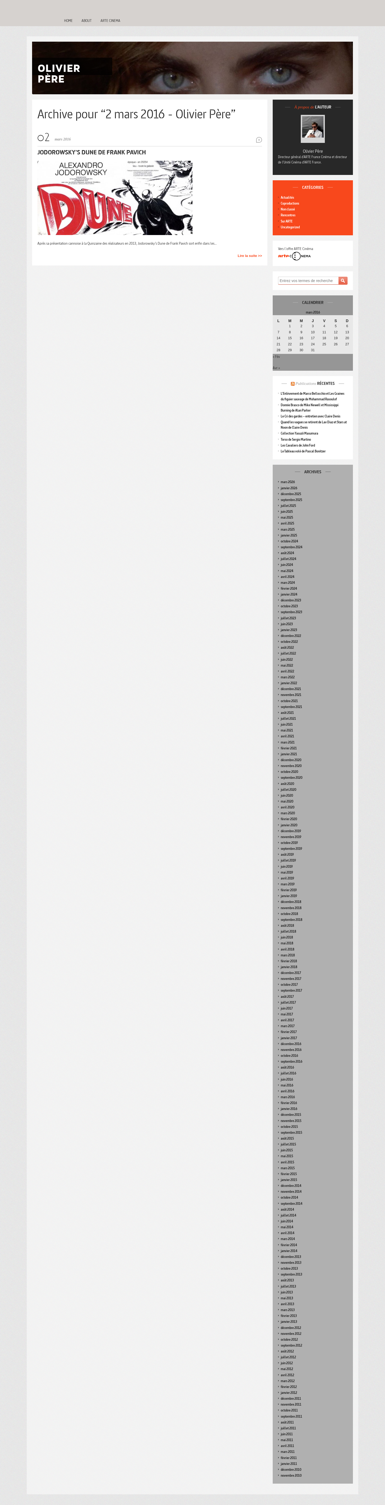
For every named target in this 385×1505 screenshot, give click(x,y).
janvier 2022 (289, 683)
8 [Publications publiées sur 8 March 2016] (290, 332)
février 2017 (289, 1032)
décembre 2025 (291, 494)
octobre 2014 (289, 1197)
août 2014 (287, 1209)
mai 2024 (287, 571)
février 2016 (289, 1103)
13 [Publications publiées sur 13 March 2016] (347, 332)
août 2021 (287, 712)
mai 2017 (287, 1014)
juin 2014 (287, 1221)
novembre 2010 (291, 1475)
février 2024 (289, 588)
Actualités (287, 197)
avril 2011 (287, 1446)
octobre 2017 (289, 984)
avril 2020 (287, 807)
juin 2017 (287, 1008)
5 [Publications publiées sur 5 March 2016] (336, 326)
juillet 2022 (288, 653)
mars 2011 (288, 1451)
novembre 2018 (291, 908)
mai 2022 (287, 665)
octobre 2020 (289, 771)
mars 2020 (288, 813)
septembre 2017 (291, 990)
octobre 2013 (289, 1268)
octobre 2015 (289, 1126)
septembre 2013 (291, 1274)
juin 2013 (287, 1292)
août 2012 (287, 1351)
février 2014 (289, 1245)
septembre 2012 (291, 1345)
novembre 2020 (291, 766)
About (87, 20)
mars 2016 (288, 1097)
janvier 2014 (289, 1251)
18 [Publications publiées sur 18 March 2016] (324, 338)
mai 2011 (287, 1440)
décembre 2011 (291, 1398)
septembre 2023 (291, 612)
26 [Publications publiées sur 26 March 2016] (336, 344)
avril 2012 (287, 1375)
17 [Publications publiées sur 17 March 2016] (313, 338)
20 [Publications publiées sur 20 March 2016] (347, 338)
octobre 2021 (289, 701)
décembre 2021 (291, 689)
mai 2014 (287, 1227)
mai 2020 (287, 801)
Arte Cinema (110, 20)
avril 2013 (287, 1304)
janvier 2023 (289, 630)
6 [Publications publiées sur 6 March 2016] (347, 326)
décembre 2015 (291, 1114)
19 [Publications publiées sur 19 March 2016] (336, 338)
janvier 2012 (289, 1392)
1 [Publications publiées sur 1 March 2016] (290, 326)
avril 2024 (287, 576)
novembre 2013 (291, 1262)
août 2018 (287, 925)
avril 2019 (287, 878)
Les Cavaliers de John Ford (298, 445)
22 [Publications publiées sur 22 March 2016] (290, 344)
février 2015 (289, 1174)
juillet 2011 (288, 1428)
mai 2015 (287, 1156)
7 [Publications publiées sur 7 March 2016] (278, 332)
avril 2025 (287, 523)
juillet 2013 (288, 1286)
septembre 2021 (291, 707)
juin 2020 (287, 795)
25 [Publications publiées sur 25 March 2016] (324, 344)
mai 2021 (287, 730)
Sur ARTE (286, 221)
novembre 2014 (291, 1191)
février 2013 (289, 1316)
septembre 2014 (291, 1203)
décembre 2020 (291, 760)
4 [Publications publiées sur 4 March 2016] (324, 326)
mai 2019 (287, 872)
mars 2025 (288, 529)
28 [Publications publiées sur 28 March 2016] (278, 350)
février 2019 (289, 890)
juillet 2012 (288, 1357)
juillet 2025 (288, 505)
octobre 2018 (289, 914)
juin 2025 (287, 511)
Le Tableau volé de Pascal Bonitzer (303, 451)
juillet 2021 (288, 718)
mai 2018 (287, 943)
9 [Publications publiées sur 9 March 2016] (301, 332)
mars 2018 (288, 955)
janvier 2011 (289, 1463)
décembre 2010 (291, 1469)
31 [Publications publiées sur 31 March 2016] (313, 350)
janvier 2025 (289, 535)
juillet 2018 (288, 931)
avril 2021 (287, 736)
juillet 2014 (288, 1215)
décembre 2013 (291, 1256)
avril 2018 (287, 949)
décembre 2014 (291, 1185)
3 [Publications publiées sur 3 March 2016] (313, 326)
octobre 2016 (289, 1055)
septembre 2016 (291, 1061)
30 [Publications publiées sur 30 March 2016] (301, 350)
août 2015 (287, 1138)
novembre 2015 (291, 1121)
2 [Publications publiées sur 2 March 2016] (301, 326)
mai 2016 (287, 1085)
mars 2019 (288, 884)
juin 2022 (287, 659)
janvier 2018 (289, 967)
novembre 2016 (291, 1049)
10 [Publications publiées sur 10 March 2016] (313, 332)
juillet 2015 (288, 1144)
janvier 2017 (289, 1038)
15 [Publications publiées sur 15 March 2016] (290, 338)
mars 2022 (288, 677)
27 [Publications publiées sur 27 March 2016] (347, 344)
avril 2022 (287, 671)
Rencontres (288, 215)
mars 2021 (288, 742)
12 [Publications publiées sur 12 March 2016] (336, 332)
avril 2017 (287, 1020)
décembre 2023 (291, 600)
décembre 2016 (291, 1044)
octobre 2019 (289, 843)
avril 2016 (287, 1091)
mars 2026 (288, 482)
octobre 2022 (289, 641)
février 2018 (289, 961)
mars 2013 (288, 1310)
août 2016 (287, 1067)
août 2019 (287, 854)
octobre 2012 (289, 1339)
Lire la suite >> (250, 256)
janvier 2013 (289, 1321)
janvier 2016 (289, 1109)
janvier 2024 (289, 594)
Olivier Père (313, 151)
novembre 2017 (291, 978)
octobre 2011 (289, 1410)
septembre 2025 (291, 500)
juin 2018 (287, 937)
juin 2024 (287, 564)
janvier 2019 (289, 896)
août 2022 (287, 647)
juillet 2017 (288, 1002)
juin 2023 (287, 624)
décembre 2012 (291, 1328)
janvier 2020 (289, 825)
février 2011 (289, 1458)
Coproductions (290, 203)
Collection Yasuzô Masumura (299, 433)
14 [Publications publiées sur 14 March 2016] (278, 338)
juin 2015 (287, 1150)
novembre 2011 (291, 1404)
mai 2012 (287, 1369)
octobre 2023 (289, 606)
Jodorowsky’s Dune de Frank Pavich (91, 152)
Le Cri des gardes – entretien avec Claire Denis (310, 416)
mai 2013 (287, 1298)
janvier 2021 (289, 754)
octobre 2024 (289, 541)
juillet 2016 (288, 1073)
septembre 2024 (291, 547)
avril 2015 (287, 1162)
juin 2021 (287, 724)
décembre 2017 (291, 973)
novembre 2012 (291, 1333)
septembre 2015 (291, 1132)
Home (68, 20)
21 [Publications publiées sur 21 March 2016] (278, 344)
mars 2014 (288, 1239)
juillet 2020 (288, 789)
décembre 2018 (291, 902)
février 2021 (289, 748)
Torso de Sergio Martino (296, 439)
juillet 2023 (288, 618)
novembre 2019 (291, 837)
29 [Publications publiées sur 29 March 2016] (290, 350)
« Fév (276, 356)
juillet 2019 (288, 860)
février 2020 (289, 819)
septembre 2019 (291, 848)
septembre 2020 (291, 777)
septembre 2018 (291, 919)
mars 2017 (288, 1026)
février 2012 (289, 1387)
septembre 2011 (291, 1416)
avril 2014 (287, 1233)
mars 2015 (288, 1168)
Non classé (288, 209)
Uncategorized (290, 227)
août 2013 (287, 1280)
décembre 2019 (291, 831)
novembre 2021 (291, 695)
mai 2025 (287, 517)
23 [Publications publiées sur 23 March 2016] (301, 344)
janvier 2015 (289, 1180)
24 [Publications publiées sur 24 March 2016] (313, 344)
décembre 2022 (291, 636)
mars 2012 (288, 1381)
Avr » (276, 367)
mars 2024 (288, 582)
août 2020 (287, 783)
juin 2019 (287, 866)
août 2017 (287, 996)
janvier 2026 (289, 488)
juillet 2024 (288, 559)
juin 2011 (287, 1434)
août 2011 (287, 1422)
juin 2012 (287, 1363)
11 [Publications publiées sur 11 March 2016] (324, 332)
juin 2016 (287, 1079)
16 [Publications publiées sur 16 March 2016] (301, 338)
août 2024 (287, 553)
